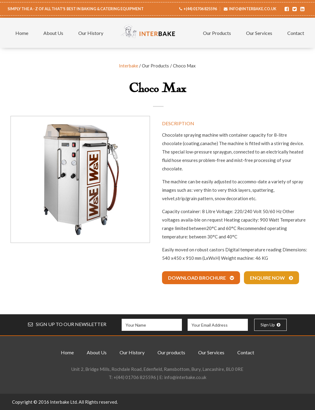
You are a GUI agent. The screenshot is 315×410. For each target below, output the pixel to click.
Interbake (128, 65)
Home (21, 33)
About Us (53, 33)
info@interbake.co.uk (252, 9)
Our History (90, 33)
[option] (80, 179)
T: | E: (157, 377)
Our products (171, 352)
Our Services (259, 33)
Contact (295, 33)
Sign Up (270, 324)
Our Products (217, 33)
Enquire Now (271, 278)
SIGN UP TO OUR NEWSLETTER (67, 324)
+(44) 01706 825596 (200, 9)
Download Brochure (201, 278)
